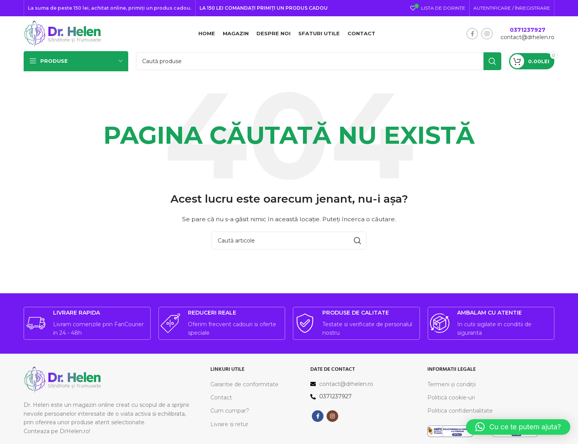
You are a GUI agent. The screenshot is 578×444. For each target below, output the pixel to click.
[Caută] (318, 61)
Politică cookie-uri (451, 397)
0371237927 (527, 29)
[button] (518, 427)
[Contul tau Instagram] (487, 34)
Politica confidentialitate (460, 411)
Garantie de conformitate (244, 384)
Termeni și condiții (451, 384)
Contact (221, 397)
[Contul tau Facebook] (472, 34)
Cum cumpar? (229, 411)
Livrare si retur (229, 424)
